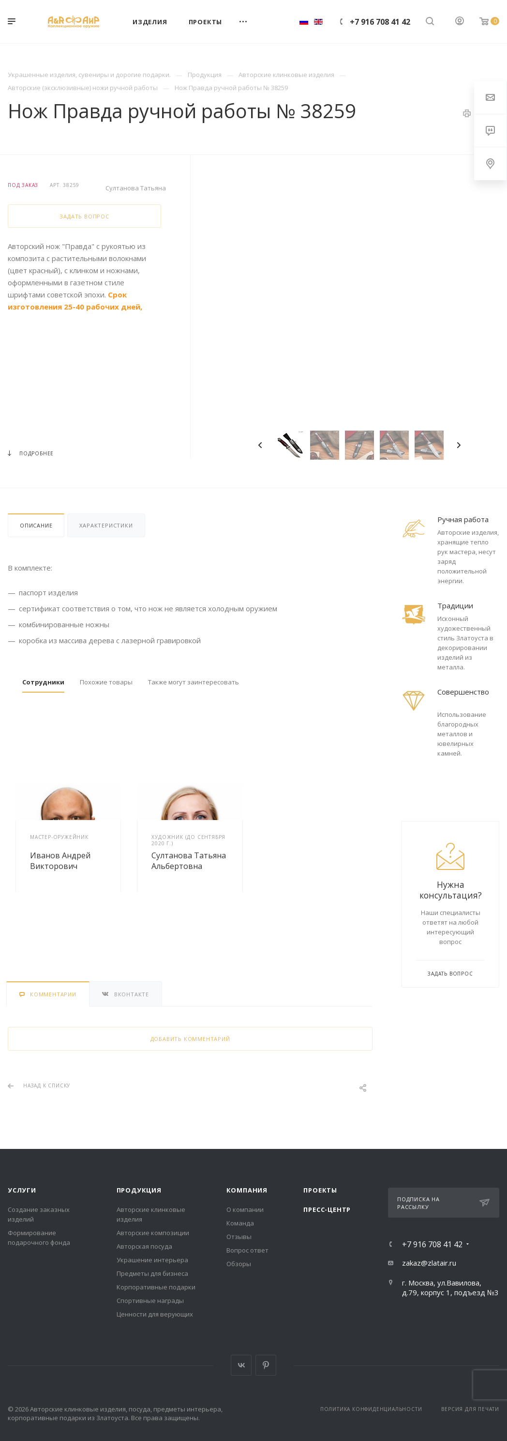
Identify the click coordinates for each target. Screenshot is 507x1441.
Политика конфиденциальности (371, 1409)
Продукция (139, 1190)
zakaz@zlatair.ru (429, 1263)
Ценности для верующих (155, 1314)
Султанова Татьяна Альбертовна (188, 860)
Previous (260, 445)
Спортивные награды (150, 1300)
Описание (36, 525)
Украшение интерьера (152, 1259)
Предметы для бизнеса (152, 1273)
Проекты (320, 1190)
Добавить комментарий (190, 1038)
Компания (247, 1190)
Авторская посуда (144, 1246)
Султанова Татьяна (135, 188)
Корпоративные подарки (156, 1287)
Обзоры (238, 1263)
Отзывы (239, 1236)
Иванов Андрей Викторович (60, 860)
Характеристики (106, 525)
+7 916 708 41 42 (380, 21)
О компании (245, 1209)
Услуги (22, 1190)
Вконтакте (241, 1365)
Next (458, 445)
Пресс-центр (327, 1209)
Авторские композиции (153, 1232)
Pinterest (265, 1365)
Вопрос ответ (247, 1250)
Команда (240, 1223)
